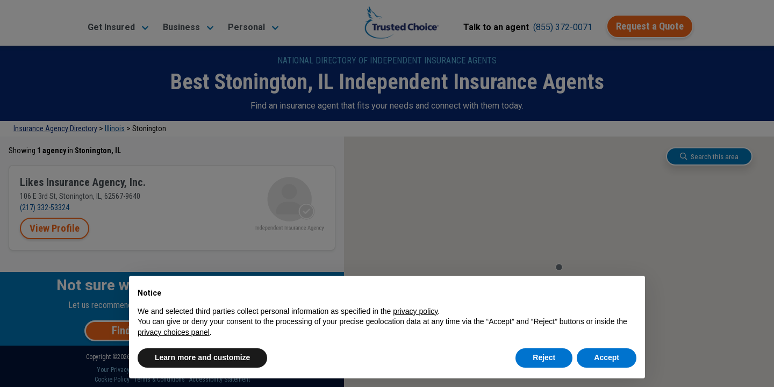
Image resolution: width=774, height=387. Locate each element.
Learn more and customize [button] (202, 357)
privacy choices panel (174, 332)
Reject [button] (544, 357)
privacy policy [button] (415, 311)
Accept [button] (606, 357)
